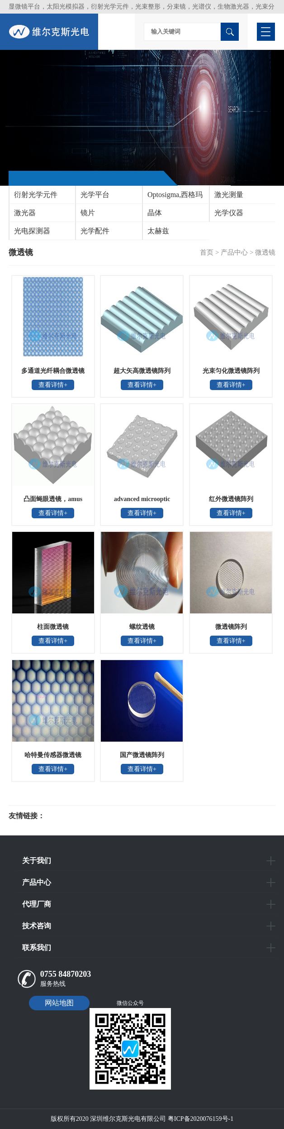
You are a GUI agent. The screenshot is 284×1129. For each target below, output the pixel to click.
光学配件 (94, 231)
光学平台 (94, 194)
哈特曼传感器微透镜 (52, 755)
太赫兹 (158, 231)
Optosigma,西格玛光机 (173, 197)
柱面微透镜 (53, 626)
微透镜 (265, 252)
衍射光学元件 (35, 194)
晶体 (154, 213)
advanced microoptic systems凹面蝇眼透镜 (142, 502)
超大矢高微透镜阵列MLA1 (142, 373)
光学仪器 (228, 213)
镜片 (87, 213)
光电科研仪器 (72, 816)
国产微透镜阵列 (142, 755)
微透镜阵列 (231, 626)
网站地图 (59, 1003)
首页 (206, 252)
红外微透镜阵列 (231, 499)
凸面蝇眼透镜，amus (53, 499)
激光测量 (228, 194)
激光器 (25, 213)
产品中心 (234, 252)
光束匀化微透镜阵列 (231, 370)
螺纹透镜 (142, 626)
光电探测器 (32, 231)
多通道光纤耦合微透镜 (53, 370)
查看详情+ (52, 384)
